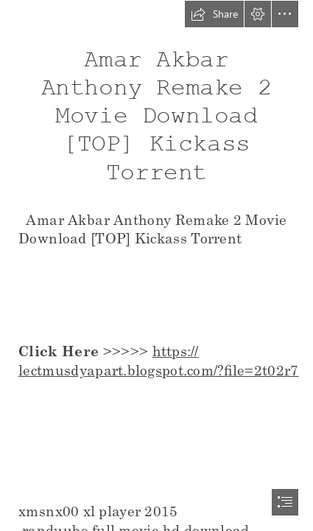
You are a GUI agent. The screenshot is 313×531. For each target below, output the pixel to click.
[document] (156, 265)
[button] (214, 14)
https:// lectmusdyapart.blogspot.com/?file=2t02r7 (158, 360)
